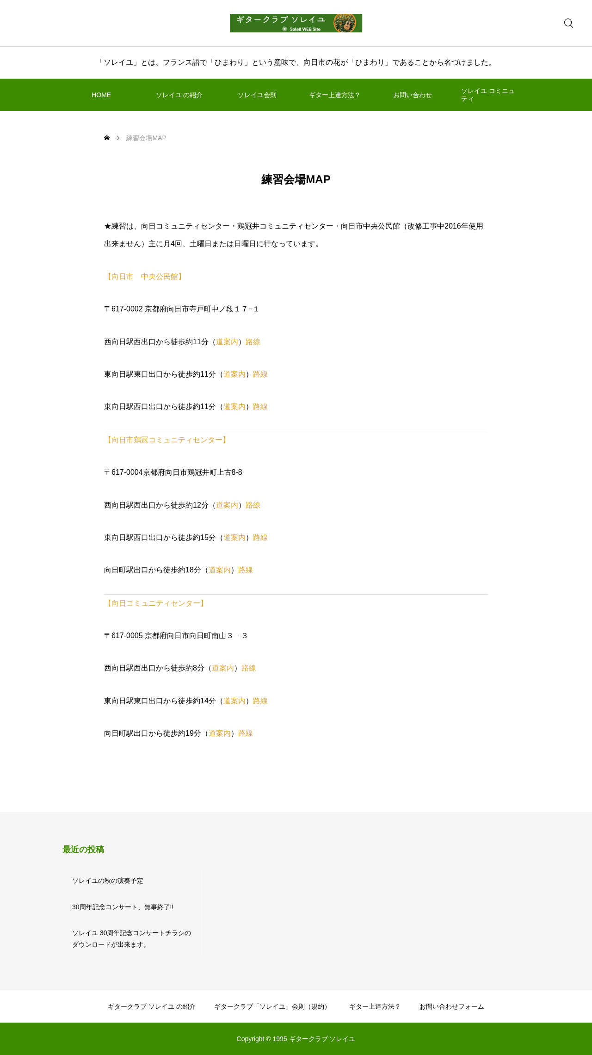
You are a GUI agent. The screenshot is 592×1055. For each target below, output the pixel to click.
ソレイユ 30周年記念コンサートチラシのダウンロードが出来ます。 (131, 938)
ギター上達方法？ (335, 95)
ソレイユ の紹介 (179, 95)
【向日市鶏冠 (126, 440)
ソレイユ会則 (257, 95)
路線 (253, 342)
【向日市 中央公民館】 (144, 276)
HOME (101, 95)
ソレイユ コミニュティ (488, 94)
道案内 (227, 342)
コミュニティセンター (185, 440)
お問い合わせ (412, 95)
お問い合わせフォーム (451, 1006)
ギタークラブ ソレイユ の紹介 (152, 1006)
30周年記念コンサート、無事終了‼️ (122, 907)
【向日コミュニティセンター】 (156, 603)
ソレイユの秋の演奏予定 (107, 880)
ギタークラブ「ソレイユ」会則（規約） (272, 1006)
